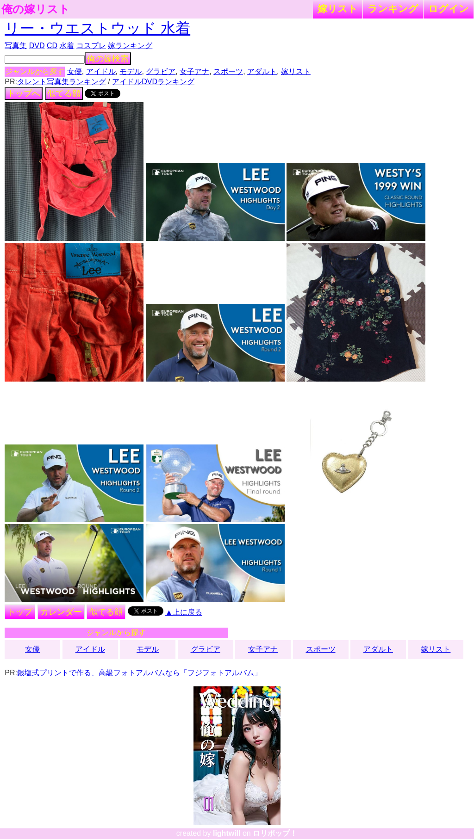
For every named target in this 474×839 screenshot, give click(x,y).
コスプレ (91, 45)
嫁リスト (338, 8)
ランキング (393, 8)
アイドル (101, 71)
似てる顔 (64, 93)
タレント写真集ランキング (61, 82)
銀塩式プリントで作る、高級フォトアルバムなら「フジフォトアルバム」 (139, 673)
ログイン (448, 8)
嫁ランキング (130, 45)
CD (52, 45)
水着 (66, 45)
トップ (19, 612)
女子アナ (194, 71)
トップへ (23, 93)
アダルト (262, 71)
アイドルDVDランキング (153, 82)
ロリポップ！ (275, 833)
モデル (130, 71)
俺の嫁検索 (108, 58)
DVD (37, 45)
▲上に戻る (183, 612)
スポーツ (228, 71)
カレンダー (61, 612)
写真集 (16, 45)
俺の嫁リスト (35, 9)
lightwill (227, 833)
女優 (74, 71)
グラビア (160, 71)
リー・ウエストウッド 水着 (97, 28)
